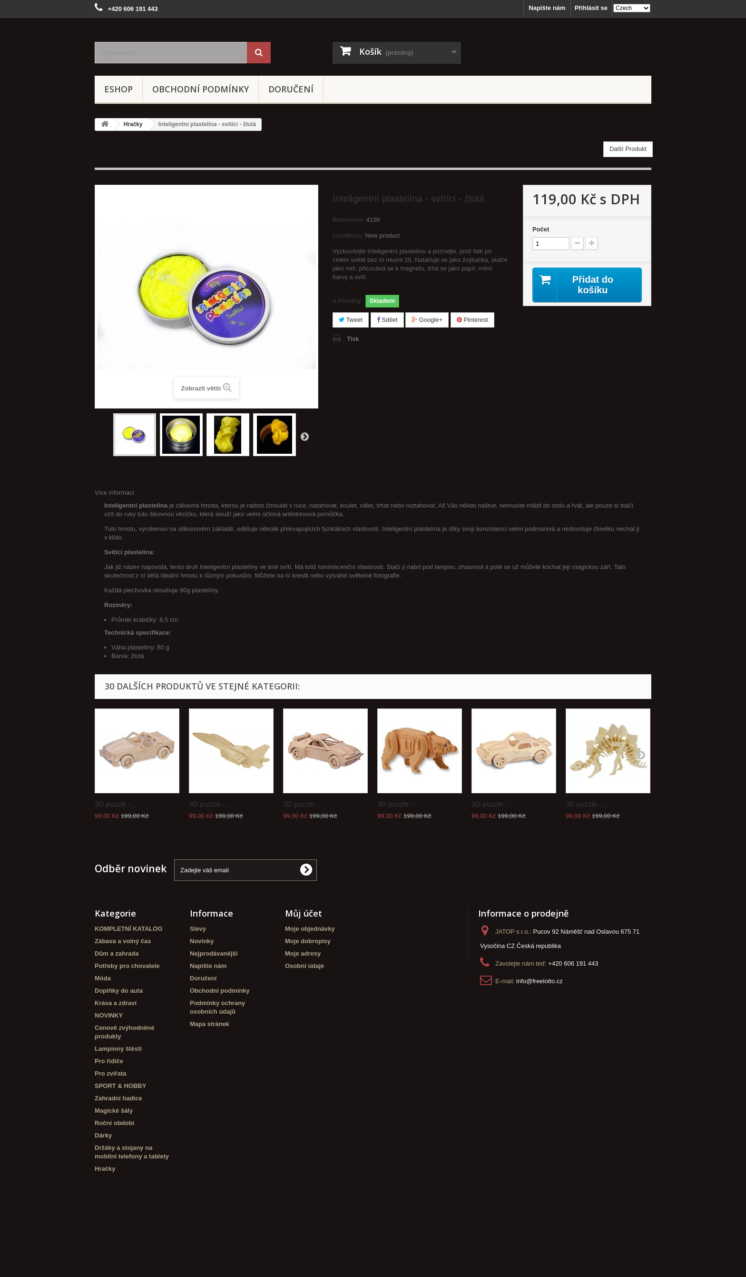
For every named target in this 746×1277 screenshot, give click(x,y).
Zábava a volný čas (123, 941)
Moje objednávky (310, 928)
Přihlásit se (591, 7)
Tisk (353, 338)
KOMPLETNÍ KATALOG (129, 928)
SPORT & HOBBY (120, 1085)
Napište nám (547, 7)
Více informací (114, 492)
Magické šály (114, 1110)
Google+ (427, 319)
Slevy (198, 928)
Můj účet (303, 913)
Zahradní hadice (118, 1098)
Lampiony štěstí (118, 1048)
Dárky (103, 1135)
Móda (103, 978)
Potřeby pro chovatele (127, 965)
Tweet (351, 319)
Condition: (348, 235)
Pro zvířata (110, 1073)
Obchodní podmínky (200, 89)
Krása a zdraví (116, 1003)
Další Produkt (628, 148)
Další (304, 436)
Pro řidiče (109, 1061)
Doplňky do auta (119, 990)
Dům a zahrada (116, 953)
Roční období (114, 1123)
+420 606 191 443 (573, 963)
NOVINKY (109, 1015)
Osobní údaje (304, 965)
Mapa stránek (209, 1024)
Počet (540, 229)
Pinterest (472, 319)
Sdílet (387, 319)
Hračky (105, 1168)
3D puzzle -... (116, 804)
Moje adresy (303, 953)
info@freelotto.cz (539, 981)
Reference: (348, 219)
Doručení (291, 89)
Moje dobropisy (308, 941)
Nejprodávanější (213, 953)
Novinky (202, 941)
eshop (118, 89)
